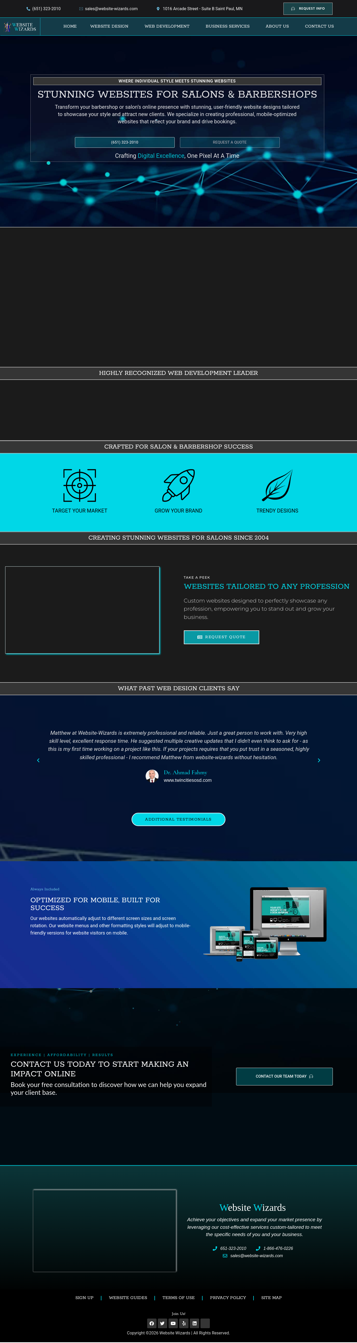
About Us (277, 26)
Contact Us (319, 26)
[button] (110, 26)
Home (70, 26)
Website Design (109, 26)
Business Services (228, 26)
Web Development (167, 26)
